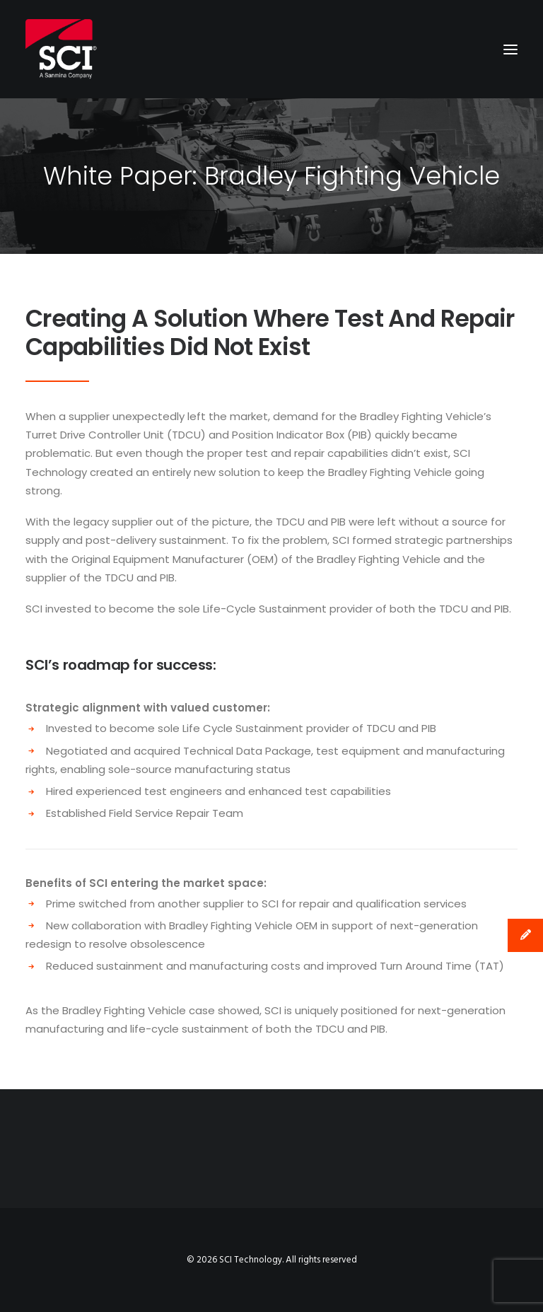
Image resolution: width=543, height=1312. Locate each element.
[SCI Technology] (61, 49)
